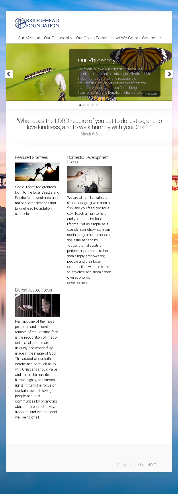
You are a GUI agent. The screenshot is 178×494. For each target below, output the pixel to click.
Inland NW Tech (149, 465)
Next (169, 74)
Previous (9, 74)
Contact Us (152, 38)
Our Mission (29, 38)
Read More (151, 93)
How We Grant (124, 38)
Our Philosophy (58, 38)
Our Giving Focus (91, 38)
